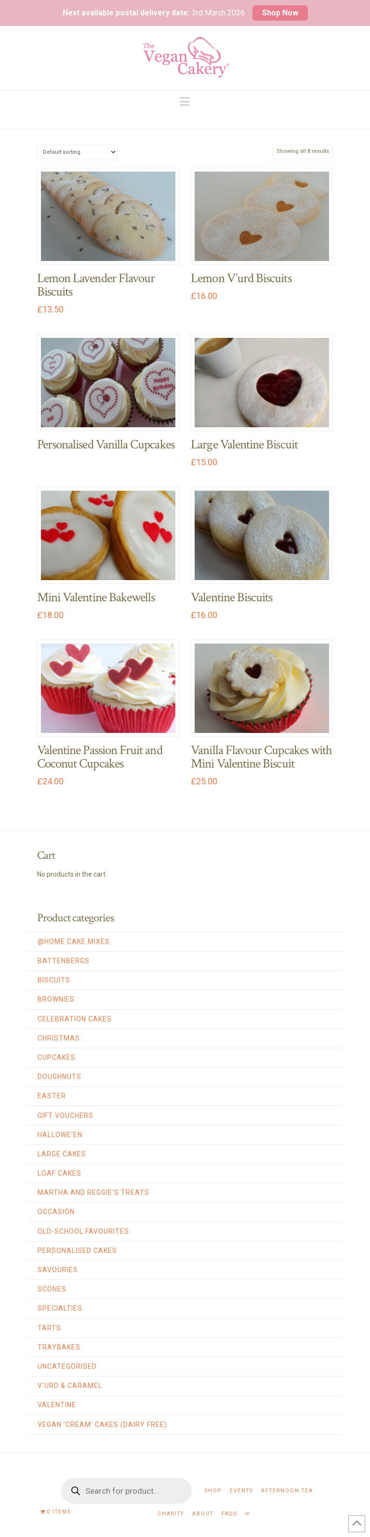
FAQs (229, 1513)
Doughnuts (59, 1076)
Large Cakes (62, 1154)
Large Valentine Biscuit (244, 444)
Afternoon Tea (287, 1490)
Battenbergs (64, 961)
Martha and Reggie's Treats (93, 1192)
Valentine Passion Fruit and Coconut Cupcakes (99, 757)
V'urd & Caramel (70, 1385)
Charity (171, 1513)
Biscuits (54, 980)
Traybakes (59, 1347)
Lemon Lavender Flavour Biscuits (96, 285)
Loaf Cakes (59, 1173)
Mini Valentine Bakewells (96, 597)
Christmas (59, 1038)
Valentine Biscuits (231, 597)
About (202, 1513)
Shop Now (280, 12)
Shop (213, 1490)
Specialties (60, 1308)
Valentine (57, 1405)
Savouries (58, 1270)
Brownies (56, 999)
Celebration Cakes (75, 1019)
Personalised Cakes (77, 1250)
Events (241, 1490)
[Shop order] (77, 152)
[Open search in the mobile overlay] (126, 1491)
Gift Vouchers (65, 1115)
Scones (52, 1289)
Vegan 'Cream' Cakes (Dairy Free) (102, 1424)
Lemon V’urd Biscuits (241, 278)
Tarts (49, 1328)
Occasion (56, 1211)
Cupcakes (57, 1057)
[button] (185, 102)
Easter (52, 1096)
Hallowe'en (60, 1135)
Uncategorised (67, 1366)
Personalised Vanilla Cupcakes (105, 444)
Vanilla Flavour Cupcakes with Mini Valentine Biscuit (261, 757)
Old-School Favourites (83, 1231)
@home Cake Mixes (74, 941)
